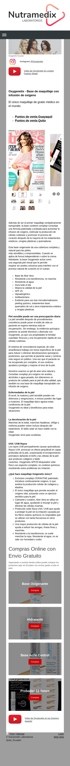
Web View (59, 737)
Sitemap (20, 734)
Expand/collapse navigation (35, 34)
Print (10, 734)
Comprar (35, 590)
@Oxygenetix (36, 61)
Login (61, 734)
